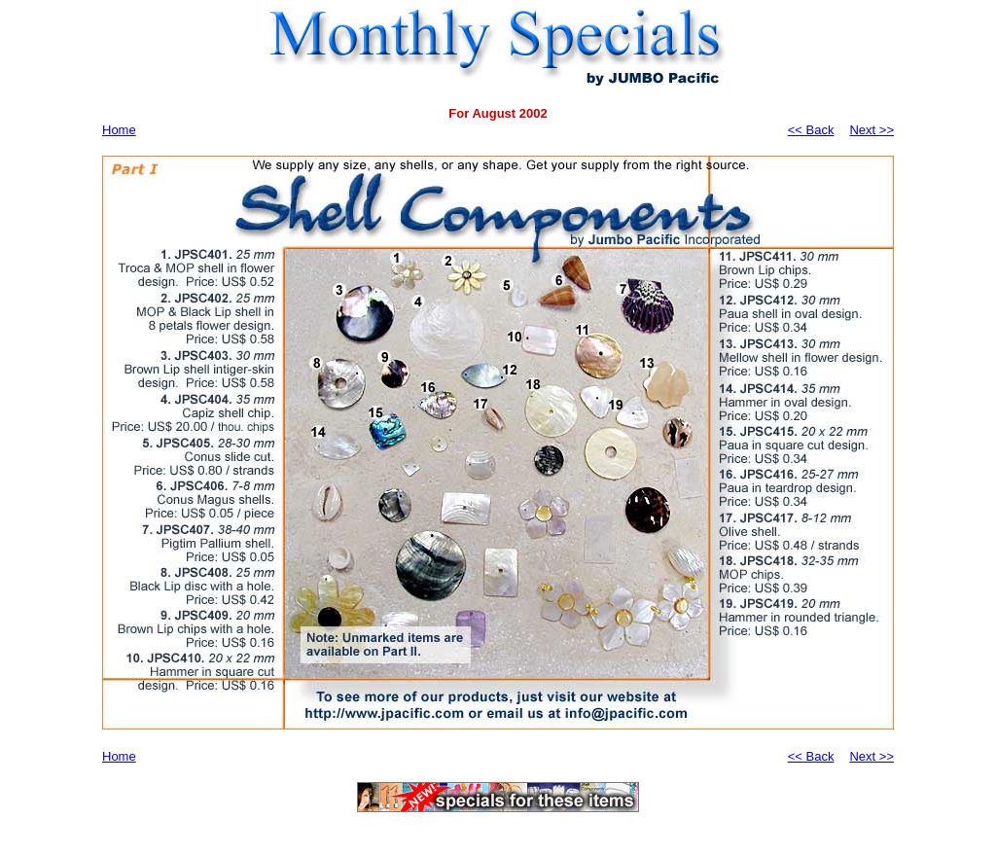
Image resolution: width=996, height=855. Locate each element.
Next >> (871, 130)
